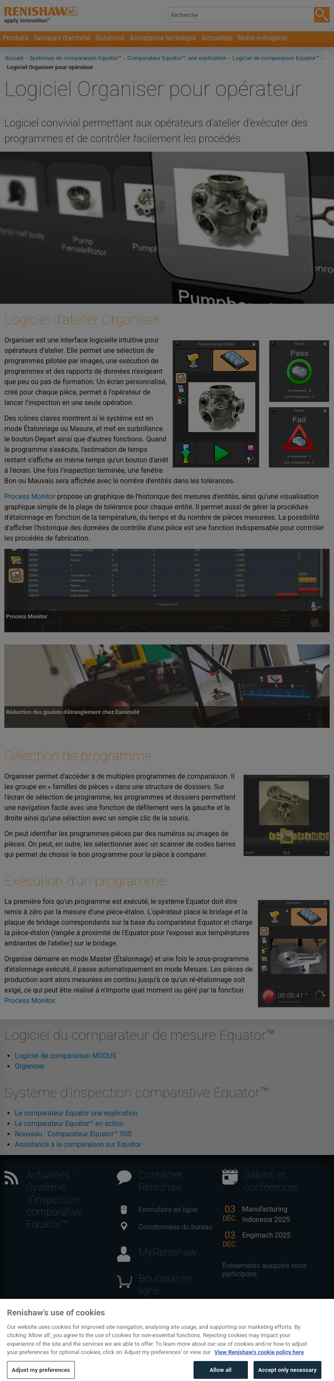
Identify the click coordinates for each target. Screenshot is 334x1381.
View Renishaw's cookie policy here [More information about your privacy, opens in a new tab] (259, 1359)
